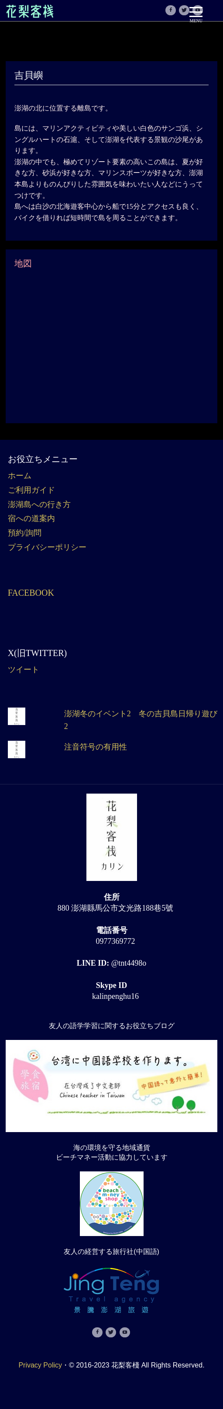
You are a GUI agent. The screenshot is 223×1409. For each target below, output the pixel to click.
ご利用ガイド (31, 490)
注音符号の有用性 (95, 746)
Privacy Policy (40, 1365)
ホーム (19, 475)
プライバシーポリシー (47, 547)
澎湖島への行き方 (39, 504)
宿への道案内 (31, 518)
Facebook (31, 592)
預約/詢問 (24, 532)
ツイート (23, 669)
